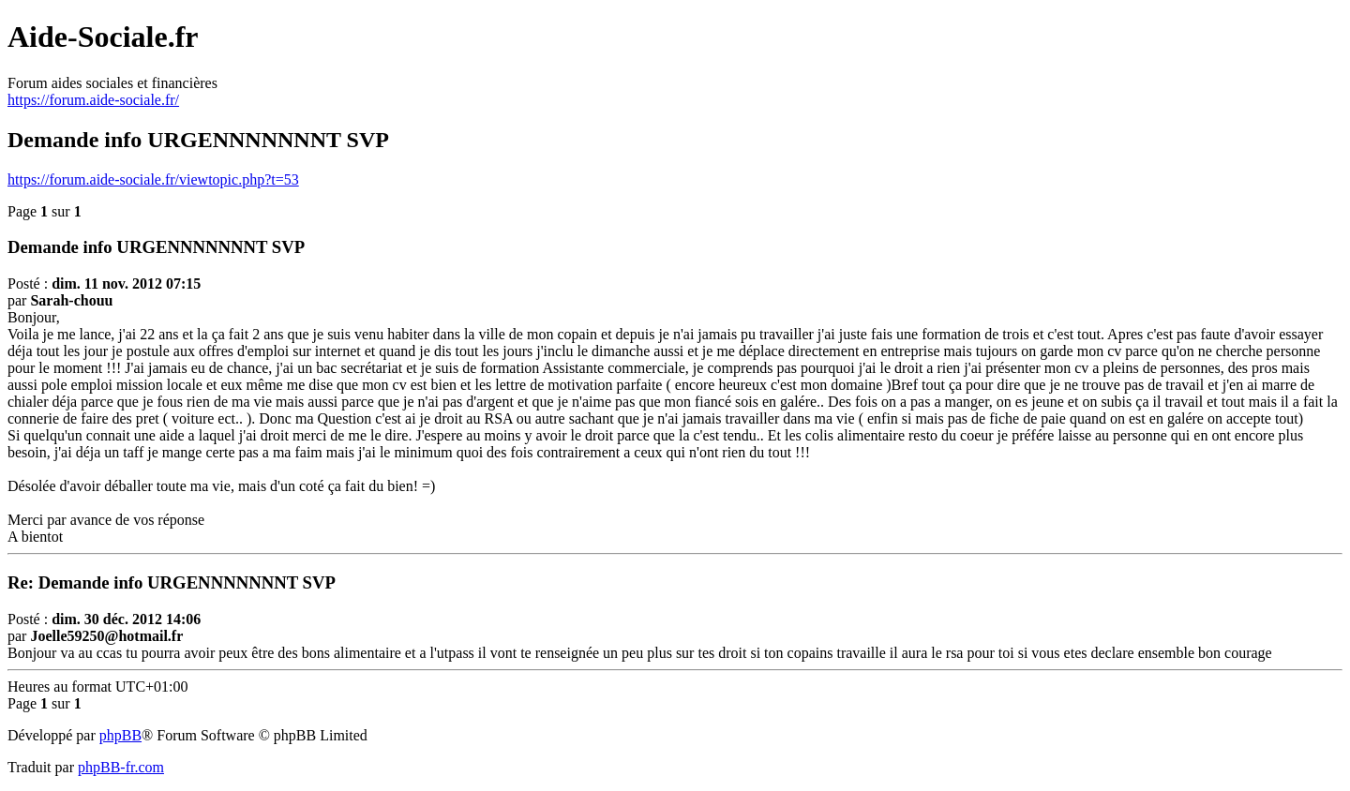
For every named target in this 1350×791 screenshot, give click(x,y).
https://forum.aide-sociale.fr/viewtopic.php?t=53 (153, 179)
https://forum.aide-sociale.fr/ (93, 100)
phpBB (120, 735)
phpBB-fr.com (121, 767)
